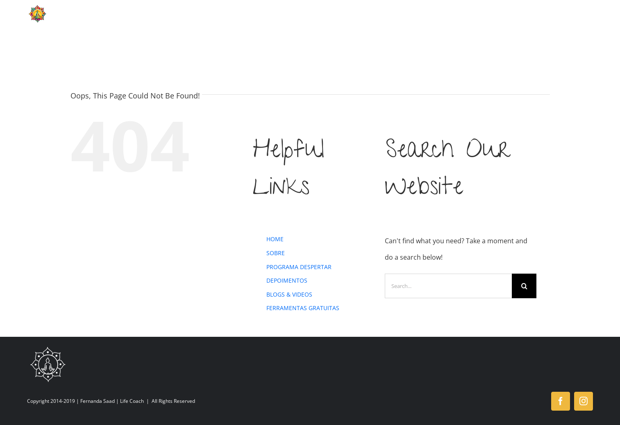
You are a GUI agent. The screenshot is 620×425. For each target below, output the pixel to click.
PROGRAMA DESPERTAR (299, 267)
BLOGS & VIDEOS (289, 294)
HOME (275, 239)
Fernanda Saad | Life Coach (112, 401)
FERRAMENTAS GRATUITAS (302, 308)
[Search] (524, 286)
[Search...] (448, 286)
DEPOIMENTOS (286, 280)
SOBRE (275, 253)
